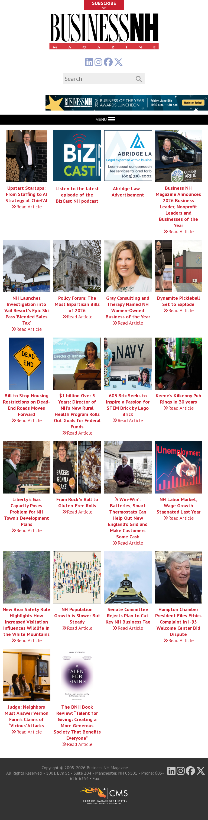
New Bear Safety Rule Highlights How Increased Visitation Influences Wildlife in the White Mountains (26, 621)
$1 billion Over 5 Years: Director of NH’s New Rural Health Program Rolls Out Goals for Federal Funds (77, 411)
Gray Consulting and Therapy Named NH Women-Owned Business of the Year (128, 307)
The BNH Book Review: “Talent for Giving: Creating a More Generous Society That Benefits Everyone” (77, 722)
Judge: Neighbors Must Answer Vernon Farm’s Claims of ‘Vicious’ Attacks (26, 716)
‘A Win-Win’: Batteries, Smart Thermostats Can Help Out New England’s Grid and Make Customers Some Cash (128, 518)
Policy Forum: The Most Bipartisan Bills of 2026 (77, 304)
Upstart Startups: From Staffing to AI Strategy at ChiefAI (26, 194)
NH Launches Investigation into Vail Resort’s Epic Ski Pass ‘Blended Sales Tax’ (26, 310)
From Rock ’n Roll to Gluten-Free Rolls (77, 502)
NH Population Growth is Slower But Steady (77, 615)
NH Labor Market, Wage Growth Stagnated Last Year (178, 505)
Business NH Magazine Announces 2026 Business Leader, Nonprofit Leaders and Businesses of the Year (178, 206)
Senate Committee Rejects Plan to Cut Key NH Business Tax (128, 615)
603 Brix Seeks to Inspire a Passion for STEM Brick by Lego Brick (128, 404)
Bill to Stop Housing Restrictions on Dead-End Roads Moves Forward (26, 404)
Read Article (26, 207)
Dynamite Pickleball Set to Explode (178, 301)
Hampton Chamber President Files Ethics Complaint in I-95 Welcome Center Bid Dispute (178, 621)
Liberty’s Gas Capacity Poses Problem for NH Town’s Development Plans (26, 511)
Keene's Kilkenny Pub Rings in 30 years (178, 398)
